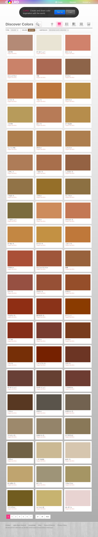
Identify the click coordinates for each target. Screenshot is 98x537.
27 (37, 516)
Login (70, 12)
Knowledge (32, 525)
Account (85, 2)
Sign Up (60, 12)
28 (42, 516)
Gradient (74, 24)
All (52, 24)
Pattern (81, 24)
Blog (39, 525)
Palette (67, 24)
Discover (73, 2)
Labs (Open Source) (19, 525)
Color (59, 24)
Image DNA (89, 24)
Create (60, 2)
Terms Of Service (49, 525)
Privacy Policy (62, 525)
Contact (8, 525)
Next (47, 516)
